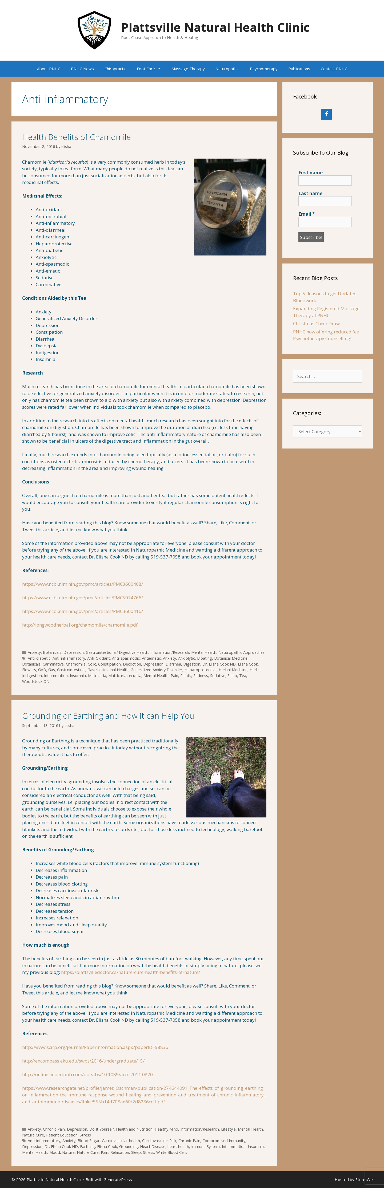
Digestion (191, 664)
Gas (51, 669)
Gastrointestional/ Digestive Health (117, 652)
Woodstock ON (35, 681)
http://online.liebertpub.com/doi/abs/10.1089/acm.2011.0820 (87, 1074)
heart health (178, 1146)
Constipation (109, 664)
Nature (68, 1152)
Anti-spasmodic (126, 658)
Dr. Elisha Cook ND (219, 664)
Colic (92, 664)
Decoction (132, 664)
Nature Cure (33, 1135)
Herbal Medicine (233, 669)
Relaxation (119, 1152)
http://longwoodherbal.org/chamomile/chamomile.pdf (80, 625)
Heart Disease (152, 1146)
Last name (310, 193)
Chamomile (76, 664)
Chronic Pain (54, 1129)
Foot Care (151, 69)
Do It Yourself (101, 1129)
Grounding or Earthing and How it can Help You (108, 715)
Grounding (128, 1146)
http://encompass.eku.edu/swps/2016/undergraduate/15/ (83, 1061)
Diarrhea (173, 664)
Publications (299, 68)
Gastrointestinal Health (108, 669)
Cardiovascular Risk (159, 1140)
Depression (73, 652)
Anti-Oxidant (98, 658)
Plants (185, 675)
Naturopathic (227, 68)
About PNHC (48, 68)
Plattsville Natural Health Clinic (215, 27)
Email (306, 214)
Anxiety (34, 652)
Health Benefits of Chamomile (76, 136)
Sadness (200, 675)
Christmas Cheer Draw (316, 323)
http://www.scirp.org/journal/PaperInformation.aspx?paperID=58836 (95, 1047)
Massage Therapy (188, 68)
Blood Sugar (89, 1140)
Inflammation (56, 675)
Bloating (204, 658)
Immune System (205, 1146)
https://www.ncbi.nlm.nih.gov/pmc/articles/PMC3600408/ (82, 584)
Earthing (87, 1146)
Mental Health (203, 652)
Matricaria (97, 675)
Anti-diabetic (39, 658)
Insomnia (78, 675)
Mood (54, 1152)
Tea (242, 675)
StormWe (364, 1179)
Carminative (53, 664)
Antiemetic (151, 658)
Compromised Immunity (223, 1140)
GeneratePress (117, 1179)
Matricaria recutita (124, 675)
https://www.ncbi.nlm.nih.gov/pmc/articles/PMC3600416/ (82, 611)
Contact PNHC (334, 68)
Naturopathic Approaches (241, 652)
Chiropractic (115, 68)
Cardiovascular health (121, 1140)
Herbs (255, 669)
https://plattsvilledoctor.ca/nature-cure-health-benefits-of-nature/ (130, 972)
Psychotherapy (264, 68)
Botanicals (52, 652)
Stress (85, 1135)
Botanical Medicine (230, 658)
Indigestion (32, 675)
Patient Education (62, 1135)
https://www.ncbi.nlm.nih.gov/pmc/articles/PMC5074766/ (82, 598)
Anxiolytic (186, 658)
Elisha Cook (248, 664)
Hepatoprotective (201, 669)
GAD (42, 669)
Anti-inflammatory (69, 658)
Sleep (232, 675)
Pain (174, 675)
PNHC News (82, 68)
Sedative (217, 675)
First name (310, 172)
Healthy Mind (166, 1129)
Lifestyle (228, 1129)
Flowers (29, 669)
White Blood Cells (171, 1152)
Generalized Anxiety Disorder (156, 669)
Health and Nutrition (134, 1129)
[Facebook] (326, 114)
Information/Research (169, 652)
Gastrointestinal (71, 669)
